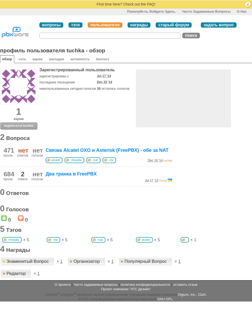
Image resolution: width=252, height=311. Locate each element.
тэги (75, 25)
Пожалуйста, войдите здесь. (151, 11)
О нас (242, 11)
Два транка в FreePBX (71, 174)
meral (163, 180)
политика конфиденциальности (145, 285)
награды (139, 25)
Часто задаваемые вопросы (206, 11)
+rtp (110, 160)
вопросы (51, 25)
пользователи (105, 25)
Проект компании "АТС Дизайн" (126, 289)
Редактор (15, 273)
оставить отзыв (185, 285)
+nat (95, 160)
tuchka (168, 160)
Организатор (85, 261)
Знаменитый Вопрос (26, 261)
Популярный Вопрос (144, 261)
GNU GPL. (165, 299)
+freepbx (76, 160)
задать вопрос (218, 25)
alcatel (55, 160)
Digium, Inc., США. (192, 295)
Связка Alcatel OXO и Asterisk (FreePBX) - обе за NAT (107, 150)
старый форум (173, 25)
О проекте (63, 285)
